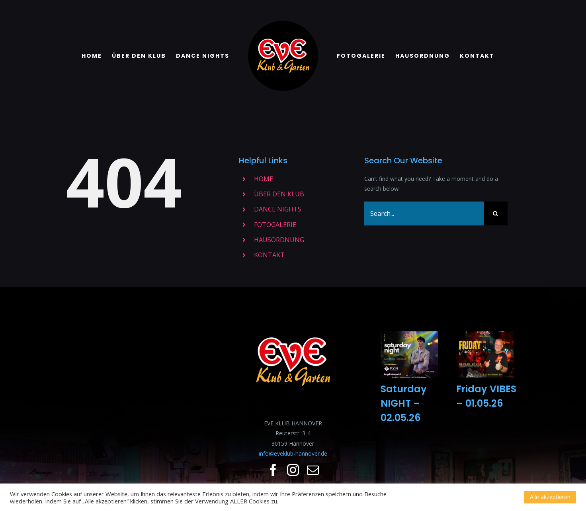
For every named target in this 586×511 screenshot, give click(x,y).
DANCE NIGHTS (277, 209)
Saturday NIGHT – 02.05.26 (404, 403)
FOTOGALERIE (275, 224)
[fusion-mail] (313, 470)
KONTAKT (269, 255)
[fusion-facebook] (273, 470)
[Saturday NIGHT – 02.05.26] (409, 354)
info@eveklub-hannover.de (293, 453)
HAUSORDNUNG (279, 239)
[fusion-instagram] (293, 470)
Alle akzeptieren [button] (550, 497)
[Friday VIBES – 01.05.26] (485, 354)
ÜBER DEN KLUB (279, 194)
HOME (263, 178)
